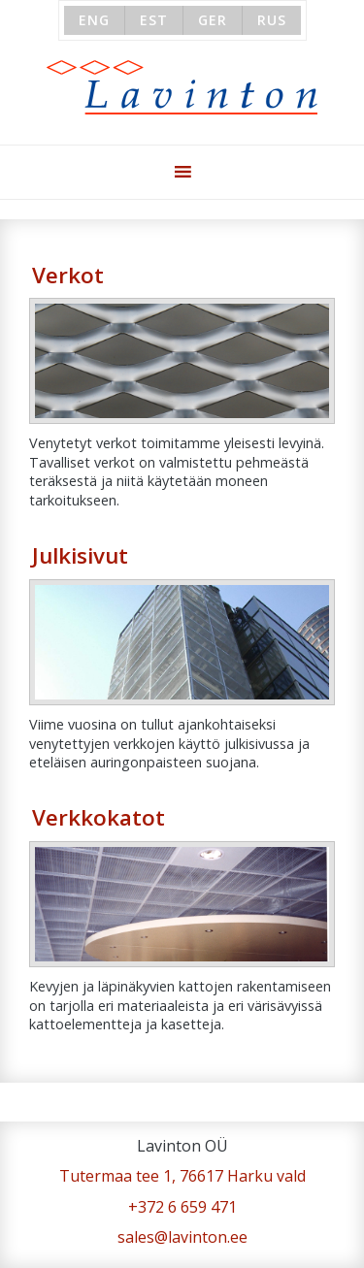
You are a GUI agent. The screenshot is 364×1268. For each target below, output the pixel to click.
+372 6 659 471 (182, 1207)
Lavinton (182, 87)
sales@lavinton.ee (182, 1237)
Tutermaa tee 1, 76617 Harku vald (182, 1176)
